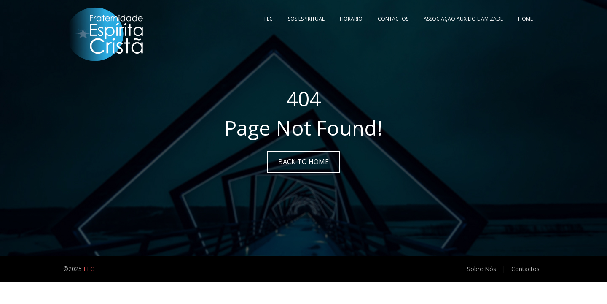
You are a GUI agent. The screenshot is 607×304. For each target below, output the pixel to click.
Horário (351, 18)
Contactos (393, 18)
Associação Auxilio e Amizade (463, 18)
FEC (268, 18)
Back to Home (303, 161)
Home (525, 18)
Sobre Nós (481, 269)
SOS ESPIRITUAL (306, 18)
